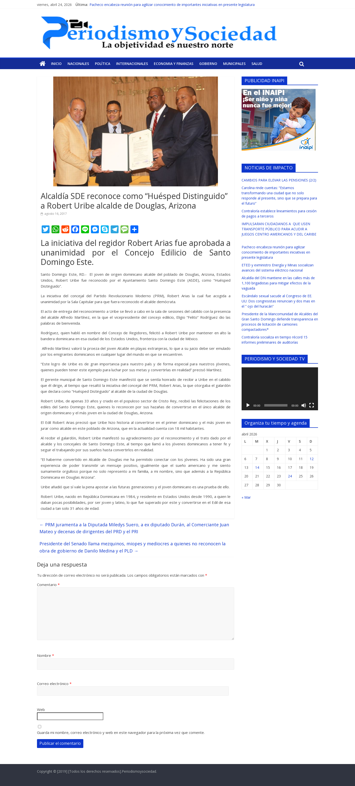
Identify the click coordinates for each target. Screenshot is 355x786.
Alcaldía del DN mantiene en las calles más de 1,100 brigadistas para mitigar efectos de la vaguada (278, 283)
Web (41, 709)
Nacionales (78, 63)
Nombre (45, 655)
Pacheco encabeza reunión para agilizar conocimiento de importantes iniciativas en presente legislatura (172, 4)
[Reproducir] (248, 405)
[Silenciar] (303, 405)
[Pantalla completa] (311, 405)
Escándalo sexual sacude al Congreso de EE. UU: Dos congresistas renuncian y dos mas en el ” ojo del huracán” (278, 301)
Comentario (48, 584)
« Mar (246, 497)
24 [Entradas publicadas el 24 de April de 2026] (290, 476)
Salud (256, 63)
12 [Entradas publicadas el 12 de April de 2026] (312, 458)
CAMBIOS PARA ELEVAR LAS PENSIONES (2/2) (279, 180)
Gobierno (208, 63)
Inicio (56, 63)
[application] (280, 388)
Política (102, 63)
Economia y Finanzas (173, 63)
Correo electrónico (54, 683)
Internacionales (132, 63)
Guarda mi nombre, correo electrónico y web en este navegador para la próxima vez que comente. (121, 732)
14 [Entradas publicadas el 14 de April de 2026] (257, 467)
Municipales (234, 63)
